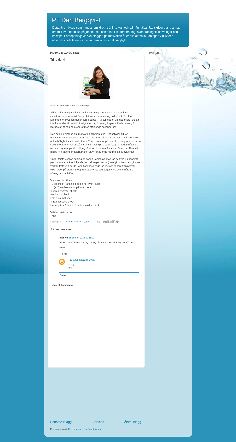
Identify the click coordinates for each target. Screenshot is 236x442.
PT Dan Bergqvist (76, 20)
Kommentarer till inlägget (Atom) (85, 429)
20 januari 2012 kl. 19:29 (82, 260)
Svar (64, 254)
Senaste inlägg (61, 422)
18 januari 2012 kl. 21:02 (81, 237)
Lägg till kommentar (62, 285)
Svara (62, 247)
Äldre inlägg (132, 422)
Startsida (97, 422)
